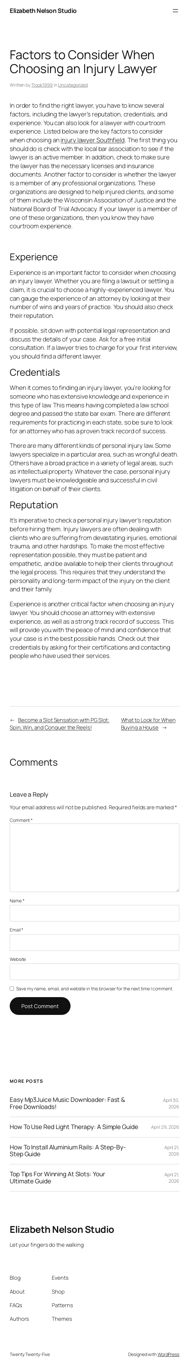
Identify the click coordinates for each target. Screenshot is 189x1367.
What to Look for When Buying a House (148, 723)
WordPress (168, 1354)
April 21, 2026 (171, 1150)
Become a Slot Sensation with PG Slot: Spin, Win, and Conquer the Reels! (59, 723)
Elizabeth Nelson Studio (43, 10)
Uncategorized (73, 85)
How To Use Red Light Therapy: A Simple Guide (74, 1127)
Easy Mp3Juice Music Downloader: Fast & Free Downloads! (67, 1103)
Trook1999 (42, 85)
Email (16, 930)
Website (18, 959)
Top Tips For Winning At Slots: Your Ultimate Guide (57, 1178)
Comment (21, 820)
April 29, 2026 (165, 1127)
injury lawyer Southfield (93, 140)
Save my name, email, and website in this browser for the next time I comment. (94, 988)
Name (17, 901)
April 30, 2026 (171, 1103)
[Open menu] (175, 11)
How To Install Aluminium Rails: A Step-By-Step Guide (68, 1151)
